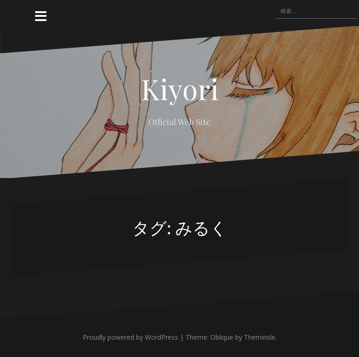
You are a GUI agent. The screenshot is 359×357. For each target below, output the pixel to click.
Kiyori (180, 88)
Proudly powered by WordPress (130, 337)
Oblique (221, 337)
